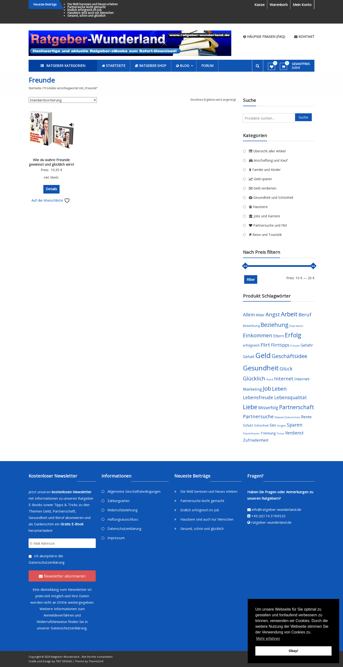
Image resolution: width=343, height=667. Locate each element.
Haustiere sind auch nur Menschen (90, 13)
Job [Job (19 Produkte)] (267, 388)
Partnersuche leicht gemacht (86, 7)
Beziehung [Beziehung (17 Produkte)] (274, 325)
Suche (303, 117)
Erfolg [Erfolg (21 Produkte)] (293, 335)
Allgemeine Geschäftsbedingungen (134, 491)
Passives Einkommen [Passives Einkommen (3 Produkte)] (287, 417)
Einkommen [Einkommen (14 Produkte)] (257, 335)
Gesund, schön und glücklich (86, 16)
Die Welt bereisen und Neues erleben (92, 4)
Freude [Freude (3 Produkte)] (295, 345)
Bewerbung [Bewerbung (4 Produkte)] (251, 326)
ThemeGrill (96, 661)
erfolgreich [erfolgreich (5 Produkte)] (251, 345)
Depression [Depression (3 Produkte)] (296, 326)
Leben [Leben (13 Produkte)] (279, 388)
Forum (207, 65)
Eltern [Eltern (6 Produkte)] (278, 335)
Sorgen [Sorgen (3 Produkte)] (281, 425)
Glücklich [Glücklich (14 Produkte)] (254, 378)
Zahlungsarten (118, 500)
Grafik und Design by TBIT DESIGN (50, 661)
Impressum (116, 538)
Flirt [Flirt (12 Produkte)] (265, 344)
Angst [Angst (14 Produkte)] (273, 314)
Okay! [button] (293, 651)
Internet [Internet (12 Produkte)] (283, 378)
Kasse (259, 4)
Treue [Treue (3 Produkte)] (280, 433)
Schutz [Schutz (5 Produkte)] (248, 425)
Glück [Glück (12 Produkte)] (286, 368)
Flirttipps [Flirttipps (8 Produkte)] (280, 345)
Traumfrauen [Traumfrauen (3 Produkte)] (251, 433)
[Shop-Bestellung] (63, 100)
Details (51, 188)
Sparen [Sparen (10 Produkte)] (294, 425)
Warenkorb (279, 4)
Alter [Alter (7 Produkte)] (260, 315)
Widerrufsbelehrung (122, 510)
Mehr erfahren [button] (268, 639)
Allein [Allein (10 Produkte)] (249, 314)
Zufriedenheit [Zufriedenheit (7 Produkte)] (255, 440)
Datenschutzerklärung (47, 562)
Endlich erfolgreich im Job (84, 10)
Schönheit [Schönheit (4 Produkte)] (261, 425)
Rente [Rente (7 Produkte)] (306, 416)
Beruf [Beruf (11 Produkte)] (304, 314)
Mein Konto (302, 4)
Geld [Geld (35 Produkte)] (263, 355)
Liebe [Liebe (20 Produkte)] (250, 407)
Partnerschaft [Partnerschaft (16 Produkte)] (296, 407)
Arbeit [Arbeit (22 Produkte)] (289, 314)
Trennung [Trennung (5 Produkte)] (268, 433)
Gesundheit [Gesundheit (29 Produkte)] (261, 367)
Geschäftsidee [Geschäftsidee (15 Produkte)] (289, 356)
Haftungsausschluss (122, 519)
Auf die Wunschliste (50, 200)
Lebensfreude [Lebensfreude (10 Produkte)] (258, 397)
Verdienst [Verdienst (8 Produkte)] (294, 433)
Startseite (35, 88)
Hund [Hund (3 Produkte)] (269, 379)
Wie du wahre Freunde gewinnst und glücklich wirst (51, 162)
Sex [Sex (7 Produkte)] (273, 425)
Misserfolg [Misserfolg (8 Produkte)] (268, 407)
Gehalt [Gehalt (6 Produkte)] (248, 356)
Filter (251, 279)
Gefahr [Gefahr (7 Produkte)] (307, 345)
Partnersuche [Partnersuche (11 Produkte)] (258, 416)
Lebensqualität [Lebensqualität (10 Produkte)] (290, 397)
